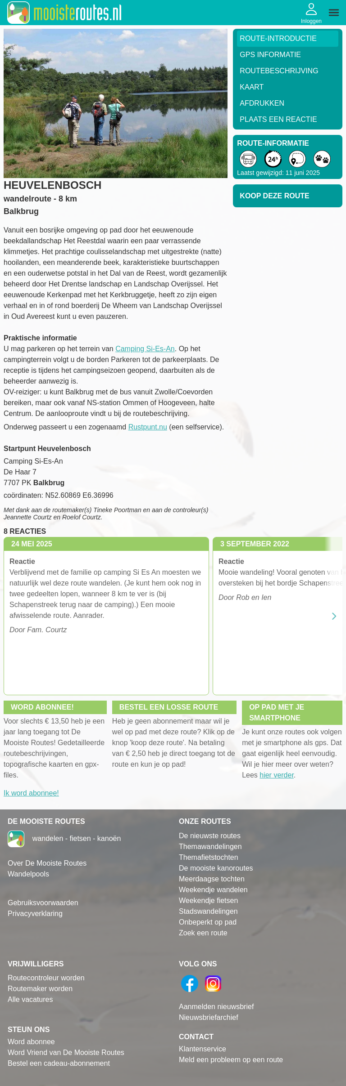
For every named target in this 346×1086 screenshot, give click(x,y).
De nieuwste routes (210, 836)
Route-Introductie (278, 38)
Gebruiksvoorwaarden (43, 903)
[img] (333, 12)
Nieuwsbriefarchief (208, 1017)
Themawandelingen (210, 846)
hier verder (277, 775)
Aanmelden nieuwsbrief (216, 1006)
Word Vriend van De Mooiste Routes (66, 1052)
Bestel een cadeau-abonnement (59, 1063)
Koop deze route (274, 196)
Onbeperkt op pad (208, 922)
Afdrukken (262, 103)
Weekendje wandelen (213, 890)
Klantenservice (202, 1049)
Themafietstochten (208, 857)
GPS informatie (270, 54)
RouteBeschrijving (279, 71)
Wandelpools (28, 874)
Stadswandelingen (208, 911)
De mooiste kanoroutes (216, 868)
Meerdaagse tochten (212, 879)
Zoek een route (203, 933)
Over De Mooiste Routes (47, 863)
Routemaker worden (40, 988)
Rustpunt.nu (147, 427)
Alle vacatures (30, 999)
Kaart (252, 87)
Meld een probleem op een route (231, 1060)
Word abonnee (31, 1042)
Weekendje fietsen (208, 900)
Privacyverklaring (35, 913)
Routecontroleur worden (46, 978)
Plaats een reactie (278, 119)
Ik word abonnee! (31, 793)
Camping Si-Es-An (145, 349)
